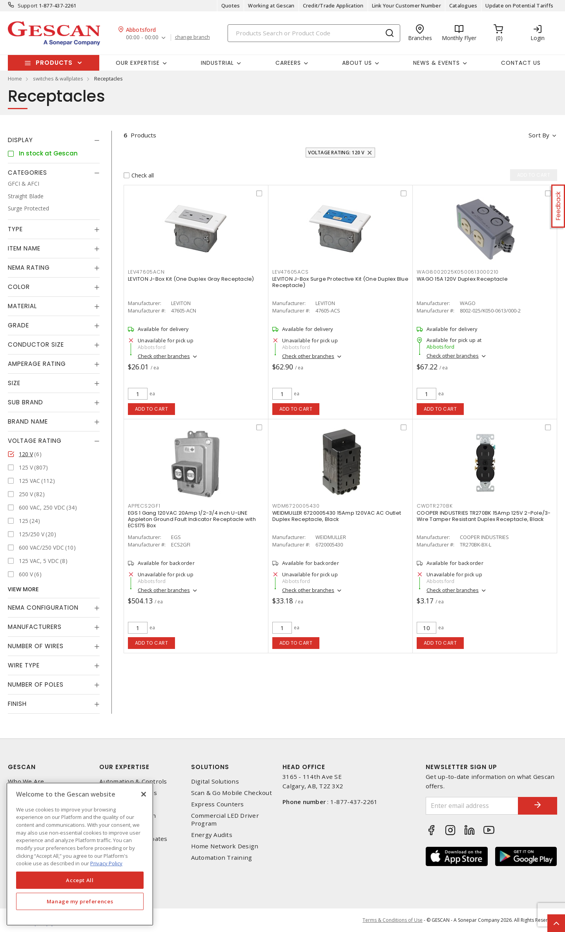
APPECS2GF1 (144, 506)
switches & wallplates (58, 78)
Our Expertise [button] (138, 63)
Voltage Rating (35, 441)
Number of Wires (36, 646)
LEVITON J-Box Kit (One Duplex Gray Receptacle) (191, 279)
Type (15, 229)
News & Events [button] (436, 63)
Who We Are (26, 781)
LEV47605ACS (290, 272)
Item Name (24, 248)
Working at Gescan (271, 5)
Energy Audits (211, 835)
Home (15, 78)
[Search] (314, 33)
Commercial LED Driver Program (225, 819)
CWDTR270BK (435, 506)
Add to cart (151, 409)
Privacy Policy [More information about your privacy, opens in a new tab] (106, 863)
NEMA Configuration (43, 607)
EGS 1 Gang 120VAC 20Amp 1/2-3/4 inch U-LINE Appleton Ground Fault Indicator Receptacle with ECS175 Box (192, 519)
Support (28, 5)
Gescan (22, 767)
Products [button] (54, 62)
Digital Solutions (215, 781)
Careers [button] (288, 63)
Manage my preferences (80, 901)
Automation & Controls (133, 781)
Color (19, 287)
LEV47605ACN (146, 272)
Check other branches (164, 356)
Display (20, 140)
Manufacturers (35, 627)
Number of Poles (36, 684)
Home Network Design (225, 846)
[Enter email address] (472, 806)
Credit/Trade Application (333, 5)
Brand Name (28, 421)
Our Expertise (124, 767)
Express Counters (217, 804)
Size (14, 383)
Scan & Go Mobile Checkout (231, 793)
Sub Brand (25, 402)
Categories (27, 172)
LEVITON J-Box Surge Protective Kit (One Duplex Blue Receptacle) (340, 282)
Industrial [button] (217, 63)
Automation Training (221, 857)
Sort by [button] (539, 135)
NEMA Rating (29, 267)
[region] (79, 854)
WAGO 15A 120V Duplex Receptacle (462, 279)
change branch (192, 37)
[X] (143, 794)
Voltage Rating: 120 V (336, 152)
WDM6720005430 (296, 506)
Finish (17, 704)
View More (23, 589)
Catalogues (463, 5)
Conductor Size (36, 344)
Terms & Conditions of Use (393, 920)
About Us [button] (357, 63)
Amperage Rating (37, 364)
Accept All (80, 880)
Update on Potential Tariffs (519, 5)
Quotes (230, 5)
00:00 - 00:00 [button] (142, 37)
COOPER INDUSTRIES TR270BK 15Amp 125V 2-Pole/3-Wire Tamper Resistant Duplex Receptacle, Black (484, 516)
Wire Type (24, 665)
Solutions (210, 767)
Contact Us (521, 63)
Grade (18, 325)
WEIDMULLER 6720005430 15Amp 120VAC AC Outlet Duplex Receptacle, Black (336, 516)
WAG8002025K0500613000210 (458, 272)
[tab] (54, 140)
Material (22, 306)
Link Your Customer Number (406, 5)
